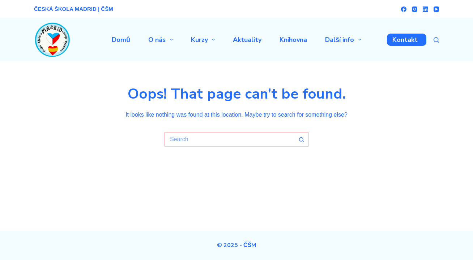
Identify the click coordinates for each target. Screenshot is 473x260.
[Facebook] (403, 9)
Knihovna (293, 39)
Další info (344, 39)
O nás (162, 39)
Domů (121, 39)
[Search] (436, 40)
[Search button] (301, 139)
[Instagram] (414, 9)
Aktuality (247, 39)
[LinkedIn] (425, 9)
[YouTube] (436, 9)
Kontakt (405, 39)
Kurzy (204, 39)
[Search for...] (229, 139)
